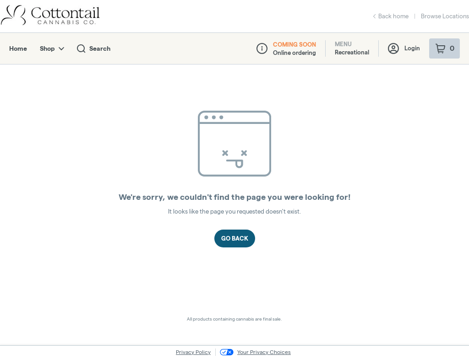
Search (93, 48)
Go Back (234, 238)
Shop (52, 48)
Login (404, 48)
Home (18, 48)
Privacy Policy (193, 352)
